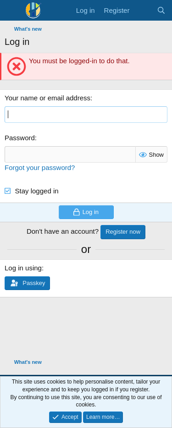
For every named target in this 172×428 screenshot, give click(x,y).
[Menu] (12, 10)
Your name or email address (47, 98)
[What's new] (143, 10)
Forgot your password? (40, 167)
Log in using (23, 268)
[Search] (161, 10)
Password (20, 138)
